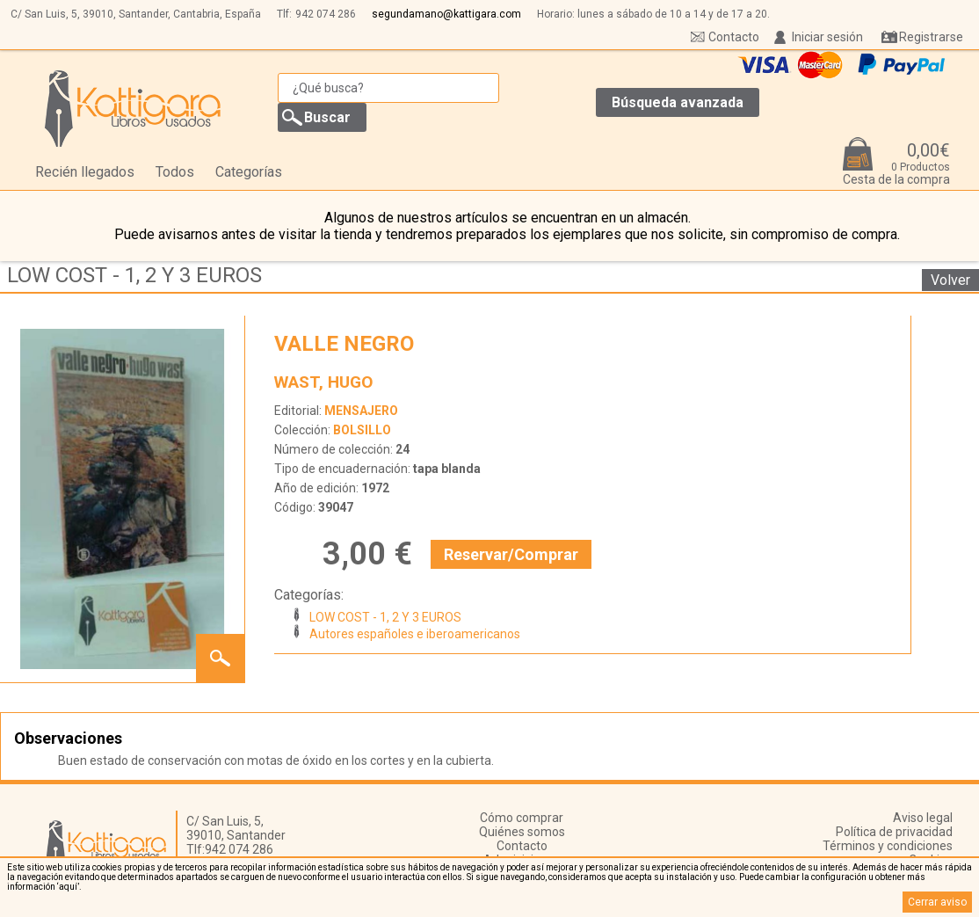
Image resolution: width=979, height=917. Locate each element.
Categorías (248, 172)
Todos (175, 172)
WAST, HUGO (323, 382)
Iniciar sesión (827, 37)
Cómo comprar (521, 818)
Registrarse (931, 37)
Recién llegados (84, 172)
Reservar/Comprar (511, 554)
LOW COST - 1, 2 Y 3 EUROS (134, 275)
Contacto (733, 37)
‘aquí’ (68, 887)
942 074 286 (325, 14)
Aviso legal (923, 818)
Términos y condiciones (888, 846)
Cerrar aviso (937, 902)
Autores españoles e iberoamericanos (414, 634)
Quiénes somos (522, 832)
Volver (950, 280)
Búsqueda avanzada (677, 102)
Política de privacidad (894, 832)
